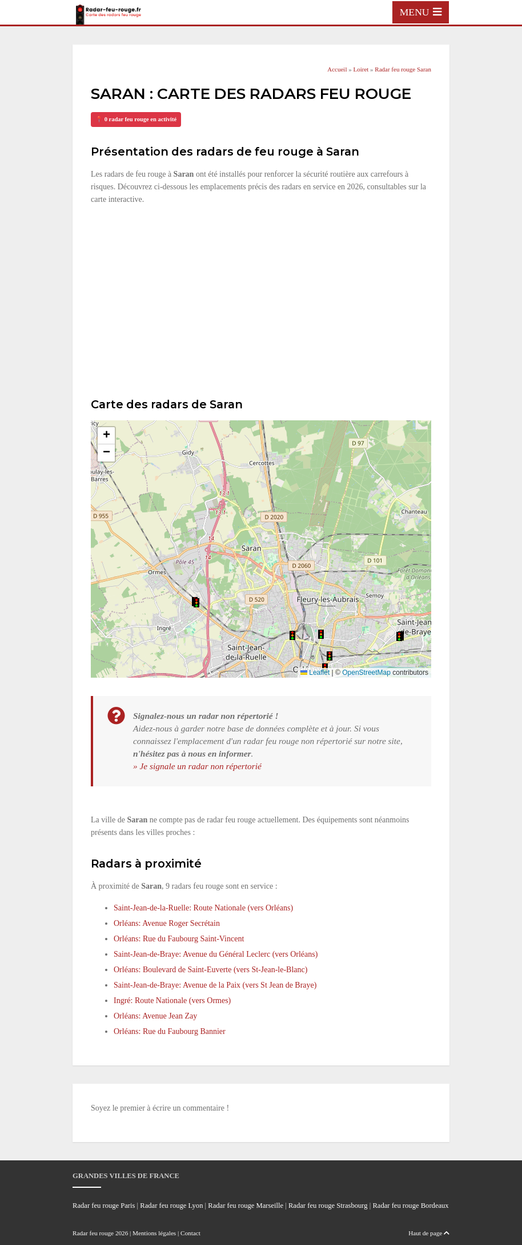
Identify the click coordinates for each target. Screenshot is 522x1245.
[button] (321, 634)
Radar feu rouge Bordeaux (410, 1206)
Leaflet (315, 673)
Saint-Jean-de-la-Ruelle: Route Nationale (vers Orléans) (203, 908)
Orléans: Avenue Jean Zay (155, 1016)
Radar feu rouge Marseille (245, 1206)
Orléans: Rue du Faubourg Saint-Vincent (179, 938)
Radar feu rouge (93, 1233)
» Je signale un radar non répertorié (197, 766)
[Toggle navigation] (420, 12)
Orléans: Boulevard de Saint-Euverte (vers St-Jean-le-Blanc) (210, 969)
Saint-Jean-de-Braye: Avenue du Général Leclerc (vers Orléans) (216, 954)
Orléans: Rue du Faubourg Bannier (170, 1031)
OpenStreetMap (366, 673)
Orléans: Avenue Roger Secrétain (167, 923)
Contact (190, 1233)
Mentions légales (154, 1233)
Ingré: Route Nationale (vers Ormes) (172, 1000)
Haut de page (428, 1233)
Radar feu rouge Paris (104, 1206)
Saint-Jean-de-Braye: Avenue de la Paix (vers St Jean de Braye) (215, 985)
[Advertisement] (261, 300)
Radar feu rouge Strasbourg (328, 1206)
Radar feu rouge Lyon (171, 1206)
